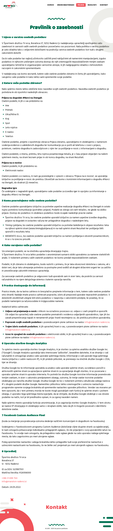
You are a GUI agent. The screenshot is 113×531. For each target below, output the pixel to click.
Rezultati (92, 5)
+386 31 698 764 (9, 478)
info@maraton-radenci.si (97, 322)
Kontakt (104, 5)
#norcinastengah (65, 5)
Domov (50, 5)
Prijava (81, 5)
